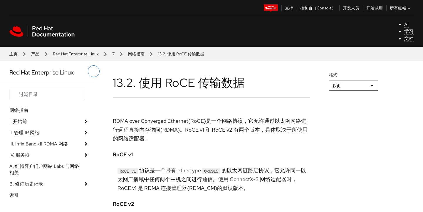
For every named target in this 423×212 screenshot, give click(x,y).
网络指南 (136, 54)
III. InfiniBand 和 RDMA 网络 (38, 144)
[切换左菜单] (94, 71)
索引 (14, 195)
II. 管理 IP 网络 (24, 133)
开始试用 (374, 8)
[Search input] (46, 94)
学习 (409, 31)
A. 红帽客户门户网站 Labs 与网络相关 (44, 169)
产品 (35, 54)
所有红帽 (401, 8)
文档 (409, 38)
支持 (289, 8)
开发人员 (351, 8)
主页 (13, 54)
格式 (333, 74)
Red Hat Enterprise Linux (76, 54)
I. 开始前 (18, 121)
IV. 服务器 (19, 155)
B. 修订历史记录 (26, 184)
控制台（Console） (318, 8)
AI (406, 24)
